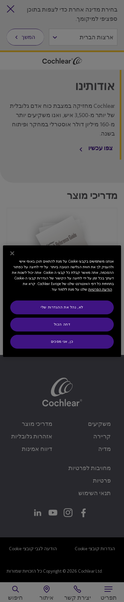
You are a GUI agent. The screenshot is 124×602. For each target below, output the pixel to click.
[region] (62, 301)
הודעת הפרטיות (100, 289)
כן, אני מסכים (62, 341)
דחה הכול (62, 324)
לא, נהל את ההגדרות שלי (62, 307)
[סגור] (12, 253)
